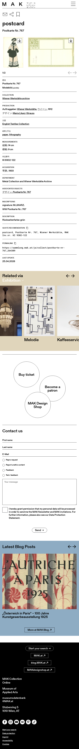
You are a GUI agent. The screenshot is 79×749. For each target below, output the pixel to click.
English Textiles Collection (15, 123)
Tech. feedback (12, 475)
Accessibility (7, 740)
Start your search (40, 648)
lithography (15, 134)
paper (5, 134)
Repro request (12, 460)
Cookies (5, 744)
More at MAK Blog (40, 636)
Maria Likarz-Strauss (23, 113)
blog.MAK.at (39, 662)
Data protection (8, 733)
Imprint (5, 737)
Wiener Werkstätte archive (16, 98)
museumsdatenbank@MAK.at (14, 699)
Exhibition (11, 280)
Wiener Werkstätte (26, 109)
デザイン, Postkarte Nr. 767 (16, 192)
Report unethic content (15, 465)
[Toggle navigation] (73, 4)
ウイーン (42, 109)
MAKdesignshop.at (39, 669)
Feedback (10, 470)
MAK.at (39, 655)
